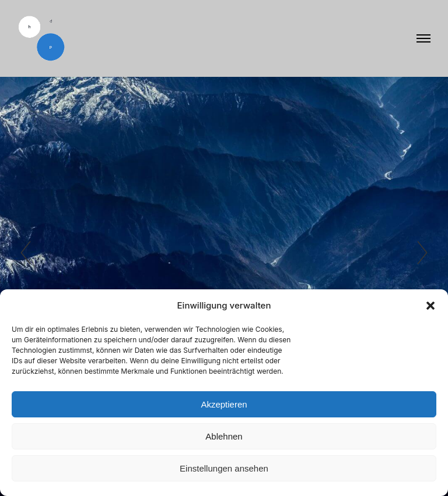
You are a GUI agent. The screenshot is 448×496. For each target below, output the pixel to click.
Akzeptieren (224, 404)
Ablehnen (223, 436)
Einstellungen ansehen (224, 468)
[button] (430, 305)
